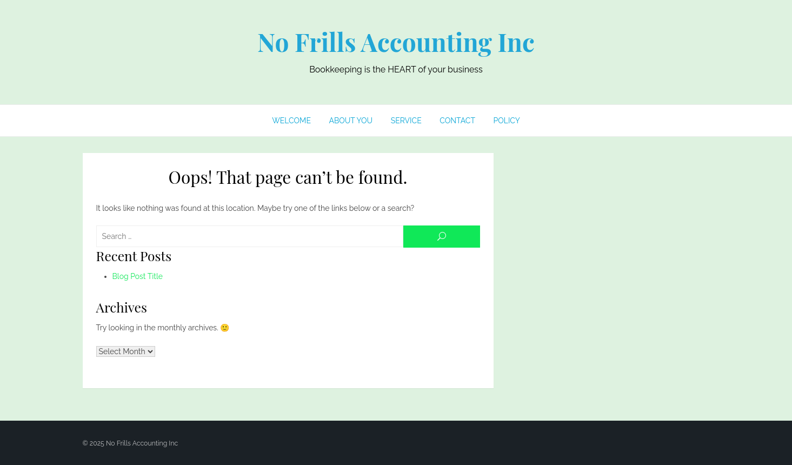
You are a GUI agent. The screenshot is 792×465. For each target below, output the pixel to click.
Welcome (291, 120)
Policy (507, 120)
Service (406, 120)
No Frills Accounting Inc (396, 41)
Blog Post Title (137, 276)
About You (351, 120)
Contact (457, 120)
